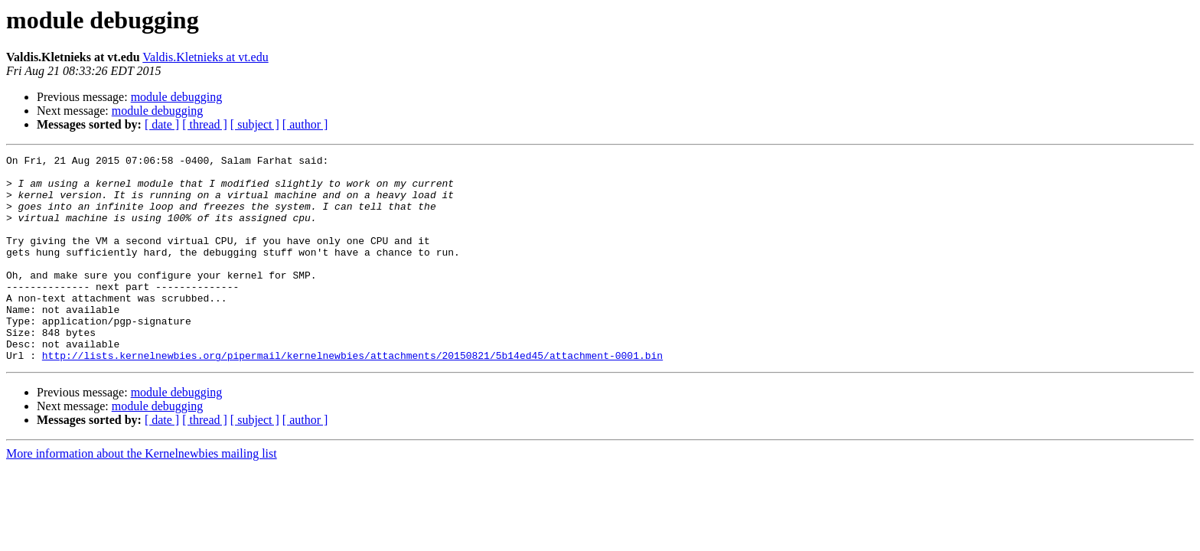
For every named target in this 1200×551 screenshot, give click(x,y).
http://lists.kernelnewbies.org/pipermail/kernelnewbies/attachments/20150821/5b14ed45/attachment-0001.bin (352, 396)
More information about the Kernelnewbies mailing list (141, 494)
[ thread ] (204, 124)
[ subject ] (254, 124)
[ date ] (162, 124)
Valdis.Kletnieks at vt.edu (205, 57)
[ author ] (305, 124)
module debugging (177, 96)
